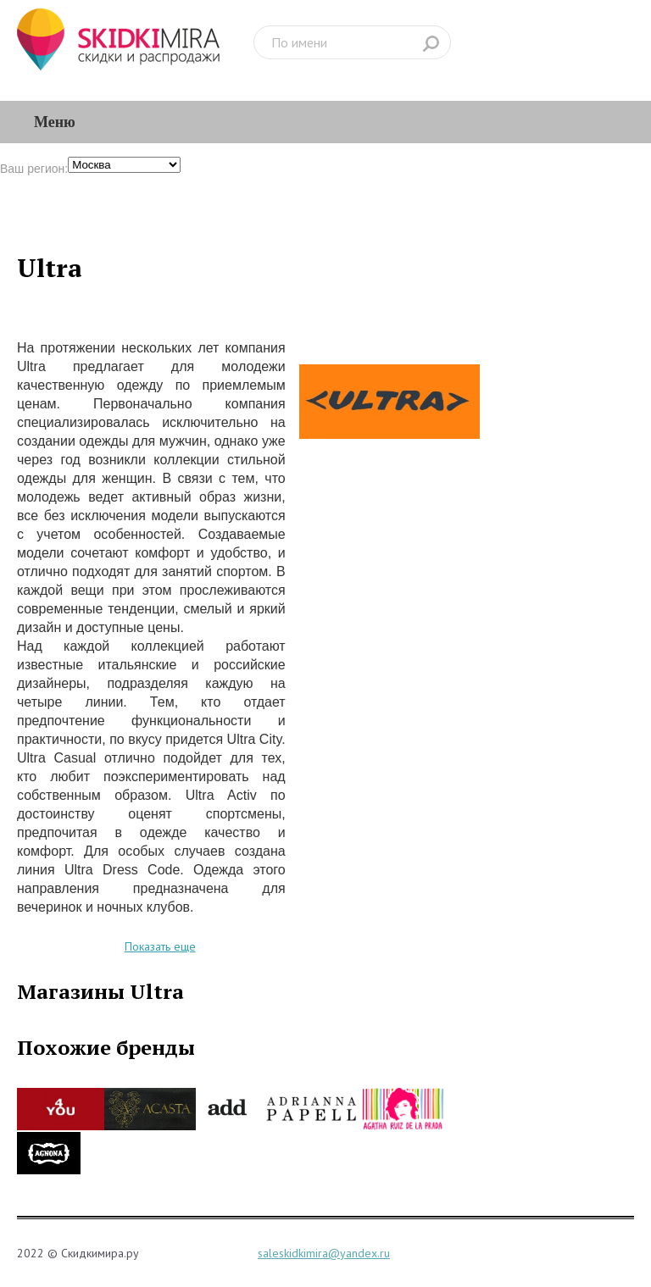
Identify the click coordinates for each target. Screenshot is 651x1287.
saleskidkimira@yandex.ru (324, 1253)
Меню (54, 122)
